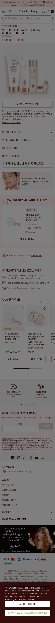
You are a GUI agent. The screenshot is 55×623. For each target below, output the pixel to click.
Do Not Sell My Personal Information (27, 614)
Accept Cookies (27, 605)
